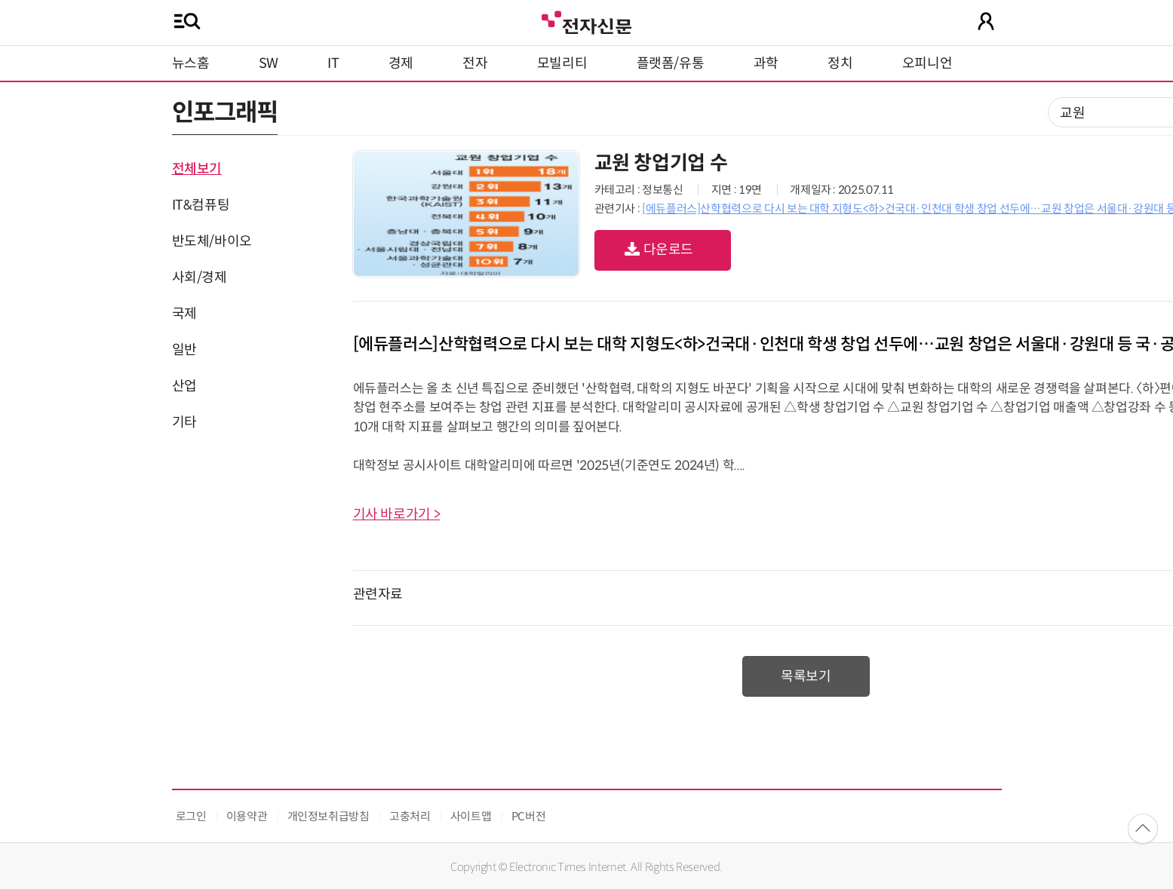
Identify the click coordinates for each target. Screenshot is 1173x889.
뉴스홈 (191, 63)
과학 (766, 63)
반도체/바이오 (212, 241)
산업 (184, 386)
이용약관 (247, 816)
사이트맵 (471, 816)
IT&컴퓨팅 (201, 205)
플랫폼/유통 (671, 63)
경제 (400, 63)
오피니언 (927, 63)
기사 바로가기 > (397, 514)
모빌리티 (562, 63)
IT (333, 63)
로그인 (191, 816)
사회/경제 (199, 277)
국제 (184, 313)
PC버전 (528, 816)
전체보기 (197, 169)
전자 (474, 63)
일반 (184, 350)
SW (268, 63)
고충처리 (410, 816)
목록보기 (806, 676)
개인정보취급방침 (328, 816)
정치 (840, 63)
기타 (184, 422)
